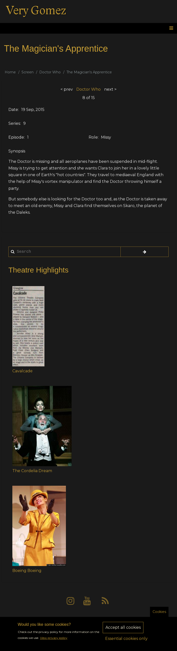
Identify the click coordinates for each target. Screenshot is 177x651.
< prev (66, 89)
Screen (27, 72)
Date (13, 109)
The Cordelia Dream (32, 470)
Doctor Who (50, 72)
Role (93, 137)
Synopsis (16, 151)
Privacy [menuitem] (75, 619)
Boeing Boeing (26, 570)
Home (10, 72)
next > (110, 89)
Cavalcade (22, 371)
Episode (16, 137)
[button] (28, 326)
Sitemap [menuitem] (122, 619)
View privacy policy (53, 641)
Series (14, 123)
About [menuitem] (53, 619)
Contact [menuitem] (98, 619)
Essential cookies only (126, 641)
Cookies (159, 615)
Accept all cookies (123, 630)
